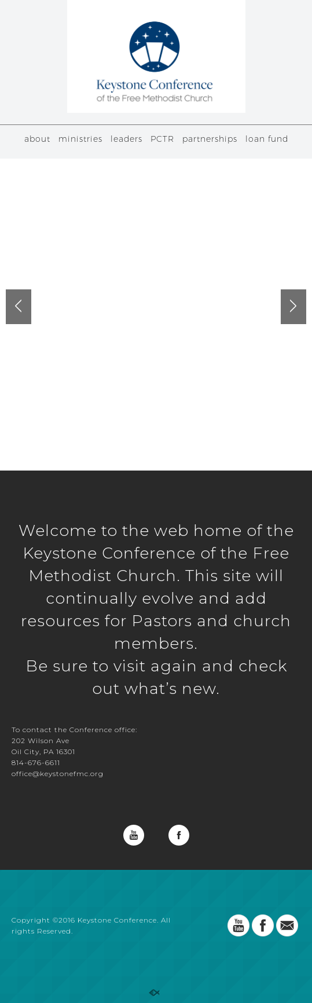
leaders (126, 139)
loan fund (266, 139)
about (37, 139)
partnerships (209, 139)
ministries (80, 139)
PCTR (162, 139)
